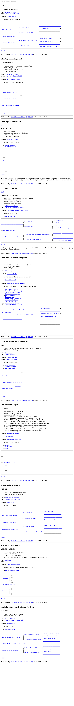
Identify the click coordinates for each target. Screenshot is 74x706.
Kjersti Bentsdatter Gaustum (14, 83)
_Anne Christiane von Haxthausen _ (12, 252)
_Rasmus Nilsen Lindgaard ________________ (26, 327)
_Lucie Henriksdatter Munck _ (33, 677)
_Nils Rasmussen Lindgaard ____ (50, 325)
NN (7, 594)
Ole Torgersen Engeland (10, 105)
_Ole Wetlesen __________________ (49, 47)
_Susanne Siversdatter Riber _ (10, 560)
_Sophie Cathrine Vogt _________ (63, 235)
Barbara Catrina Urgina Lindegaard (14, 307)
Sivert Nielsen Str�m (10, 553)
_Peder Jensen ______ (8, 397)
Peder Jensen (8, 373)
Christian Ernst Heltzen (11, 218)
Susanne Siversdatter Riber (13, 528)
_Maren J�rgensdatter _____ (52, 688)
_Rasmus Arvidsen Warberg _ (51, 670)
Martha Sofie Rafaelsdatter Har (14, 657)
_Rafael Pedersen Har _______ (33, 686)
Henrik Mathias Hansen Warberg (14, 655)
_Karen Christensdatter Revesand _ (32, 564)
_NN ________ (5, 626)
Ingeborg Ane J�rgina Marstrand (16, 299)
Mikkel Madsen (11, 660)
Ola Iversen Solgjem (9, 489)
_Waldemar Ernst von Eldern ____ (63, 254)
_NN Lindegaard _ (6, 330)
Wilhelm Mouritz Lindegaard (13, 315)
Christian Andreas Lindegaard (12, 337)
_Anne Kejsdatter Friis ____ (52, 544)
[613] (2, 204)
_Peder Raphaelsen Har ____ (51, 685)
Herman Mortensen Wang (12, 602)
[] (2, 190)
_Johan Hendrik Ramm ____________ (49, 41)
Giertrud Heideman (10, 153)
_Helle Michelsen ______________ (63, 232)
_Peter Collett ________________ (63, 239)
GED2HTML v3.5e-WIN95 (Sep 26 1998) (22, 58)
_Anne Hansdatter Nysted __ (51, 673)
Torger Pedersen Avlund (11, 78)
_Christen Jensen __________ (52, 541)
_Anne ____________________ (51, 694)
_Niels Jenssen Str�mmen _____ (11, 545)
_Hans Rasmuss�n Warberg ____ (33, 671)
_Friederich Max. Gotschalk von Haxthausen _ (38, 249)
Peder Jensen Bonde (10, 387)
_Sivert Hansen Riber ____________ (32, 557)
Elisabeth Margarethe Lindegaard (14, 321)
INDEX (3, 54)
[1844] (2, 133)
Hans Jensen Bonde (10, 388)
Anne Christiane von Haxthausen (15, 219)
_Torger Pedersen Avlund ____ (10, 97)
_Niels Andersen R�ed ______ (53, 547)
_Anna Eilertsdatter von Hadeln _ (49, 44)
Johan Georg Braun (10, 12)
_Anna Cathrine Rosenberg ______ (63, 242)
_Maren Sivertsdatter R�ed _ (53, 559)
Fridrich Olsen (9, 461)
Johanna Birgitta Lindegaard (12, 309)
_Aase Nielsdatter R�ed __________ (32, 548)
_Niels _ (17, 409)
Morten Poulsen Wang (9, 619)
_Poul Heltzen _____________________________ (38, 234)
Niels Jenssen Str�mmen (12, 527)
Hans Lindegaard (9, 313)
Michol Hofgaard (11, 16)
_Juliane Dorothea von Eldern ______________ (38, 255)
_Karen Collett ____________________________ (38, 240)
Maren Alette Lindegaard (11, 316)
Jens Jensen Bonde (12, 380)
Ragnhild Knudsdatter (13, 458)
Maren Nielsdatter (11, 375)
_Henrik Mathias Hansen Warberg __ (12, 674)
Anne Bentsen (10, 531)
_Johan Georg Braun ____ (9, 30)
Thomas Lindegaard (10, 296)
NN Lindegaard (9, 287)
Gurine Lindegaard (10, 312)
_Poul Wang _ (5, 611)
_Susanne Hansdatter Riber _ (52, 550)
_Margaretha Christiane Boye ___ (63, 257)
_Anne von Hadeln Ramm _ (9, 46)
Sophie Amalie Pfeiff (12, 147)
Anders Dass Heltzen (10, 228)
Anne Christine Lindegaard (12, 319)
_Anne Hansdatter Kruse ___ (51, 679)
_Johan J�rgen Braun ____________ (50, 26)
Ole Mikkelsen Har (10, 665)
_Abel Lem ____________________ (50, 328)
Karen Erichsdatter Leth (13, 597)
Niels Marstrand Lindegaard (12, 310)
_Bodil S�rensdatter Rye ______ (50, 334)
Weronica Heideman (10, 154)
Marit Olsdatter (9, 471)
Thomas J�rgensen (12, 378)
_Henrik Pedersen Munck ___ (51, 676)
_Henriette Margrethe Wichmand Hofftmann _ (26, 333)
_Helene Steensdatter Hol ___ (33, 693)
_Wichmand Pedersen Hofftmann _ (50, 331)
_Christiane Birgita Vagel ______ (27, 33)
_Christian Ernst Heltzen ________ (12, 237)
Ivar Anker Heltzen (9, 245)
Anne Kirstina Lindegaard (12, 306)
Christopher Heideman (10, 171)
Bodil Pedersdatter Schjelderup (13, 405)
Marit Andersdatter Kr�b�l (14, 80)
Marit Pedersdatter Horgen (14, 464)
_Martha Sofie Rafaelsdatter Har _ (12, 689)
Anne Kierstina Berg (12, 290)
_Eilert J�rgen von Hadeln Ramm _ (28, 42)
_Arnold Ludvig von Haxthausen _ (63, 248)
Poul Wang (8, 592)
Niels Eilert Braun (9, 38)
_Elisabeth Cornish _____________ (49, 29)
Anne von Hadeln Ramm (12, 13)
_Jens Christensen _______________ (32, 542)
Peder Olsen (8, 473)
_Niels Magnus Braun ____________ (27, 27)
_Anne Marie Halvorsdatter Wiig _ (49, 50)
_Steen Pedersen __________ (51, 691)
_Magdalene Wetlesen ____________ (27, 49)
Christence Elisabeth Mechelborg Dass (17, 222)
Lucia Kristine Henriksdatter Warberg (15, 682)
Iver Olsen (7, 470)
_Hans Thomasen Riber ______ (52, 556)
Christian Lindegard (10, 318)
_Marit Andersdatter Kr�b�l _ (11, 112)
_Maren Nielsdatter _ (8, 412)
